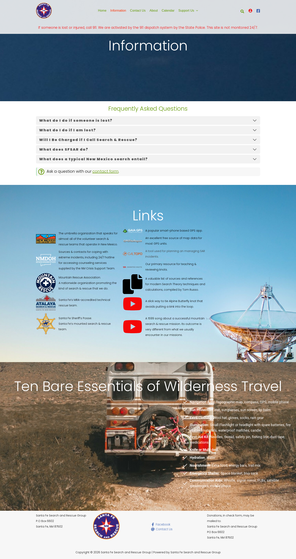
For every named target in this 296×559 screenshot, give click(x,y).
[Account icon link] (250, 11)
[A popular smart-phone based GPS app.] (163, 230)
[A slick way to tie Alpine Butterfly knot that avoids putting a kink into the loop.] (164, 304)
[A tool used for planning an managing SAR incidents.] (164, 253)
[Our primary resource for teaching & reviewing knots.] (164, 266)
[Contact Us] (167, 529)
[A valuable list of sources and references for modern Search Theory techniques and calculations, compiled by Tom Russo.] (164, 284)
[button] (196, 11)
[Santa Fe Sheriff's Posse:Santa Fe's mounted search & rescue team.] (77, 323)
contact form (105, 171)
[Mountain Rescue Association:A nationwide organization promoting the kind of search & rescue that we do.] (77, 283)
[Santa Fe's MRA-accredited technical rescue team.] (77, 303)
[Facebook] (258, 11)
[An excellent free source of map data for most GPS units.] (164, 240)
